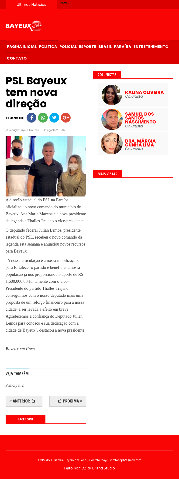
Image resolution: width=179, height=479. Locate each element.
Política (48, 46)
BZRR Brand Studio (98, 468)
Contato (17, 58)
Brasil (105, 46)
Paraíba (122, 46)
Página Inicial (22, 46)
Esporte (87, 46)
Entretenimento (151, 46)
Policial (68, 46)
